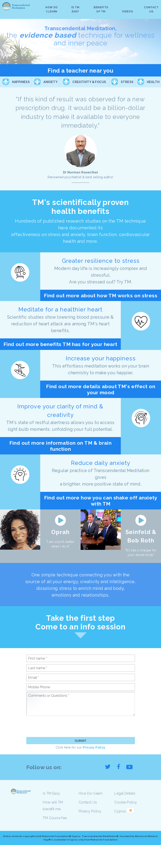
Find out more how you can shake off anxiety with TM (100, 501)
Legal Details (124, 793)
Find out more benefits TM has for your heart (60, 344)
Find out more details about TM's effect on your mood (100, 389)
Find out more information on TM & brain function (60, 446)
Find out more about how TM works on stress (100, 295)
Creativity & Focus (89, 82)
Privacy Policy (94, 747)
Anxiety (50, 82)
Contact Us (88, 802)
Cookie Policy (125, 802)
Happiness (21, 82)
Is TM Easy (51, 793)
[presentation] (59, 726)
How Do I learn (91, 793)
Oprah (60, 532)
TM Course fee (55, 818)
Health (153, 82)
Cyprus (120, 811)
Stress (127, 82)
